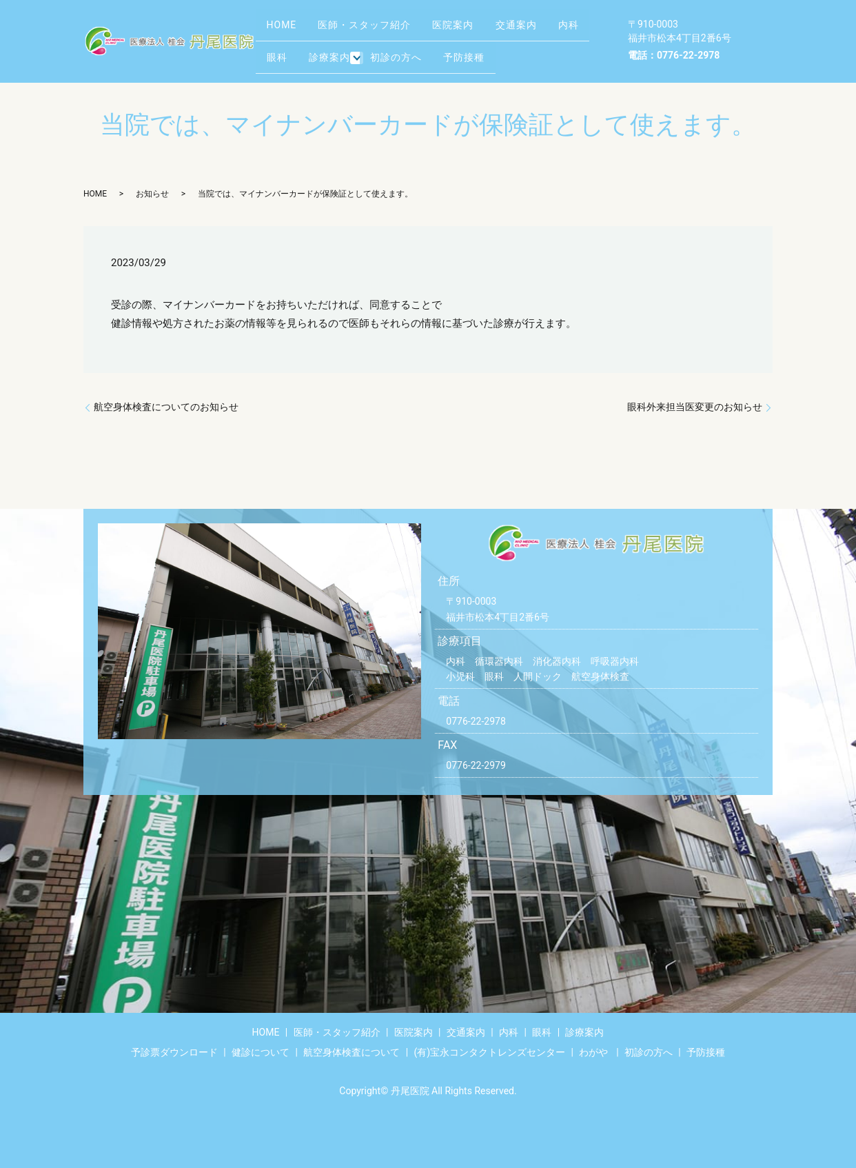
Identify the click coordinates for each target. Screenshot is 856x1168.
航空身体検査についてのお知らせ (166, 406)
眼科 (330, 51)
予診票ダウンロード (174, 1052)
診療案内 (390, 51)
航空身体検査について (351, 1052)
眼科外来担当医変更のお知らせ (694, 406)
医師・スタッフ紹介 (375, 29)
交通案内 (542, 29)
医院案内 (472, 29)
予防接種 (536, 51)
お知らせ (152, 194)
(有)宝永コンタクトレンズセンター (489, 1052)
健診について (260, 1052)
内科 (280, 51)
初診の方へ (461, 51)
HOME (285, 29)
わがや (593, 1052)
